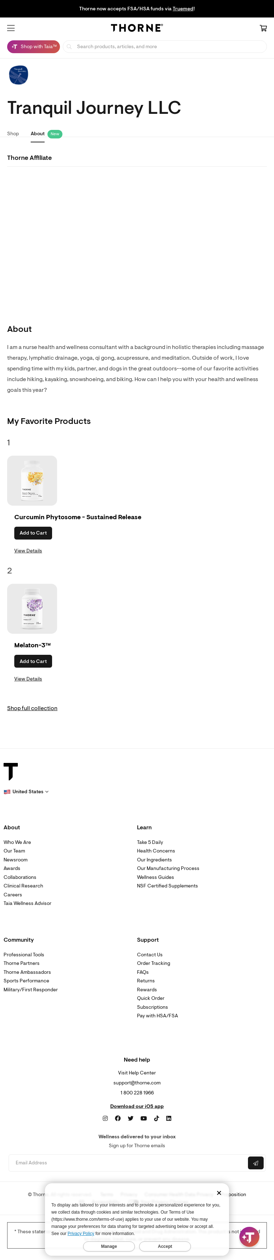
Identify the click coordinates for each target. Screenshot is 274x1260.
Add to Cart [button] (33, 533)
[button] (11, 28)
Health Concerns (156, 851)
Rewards (147, 990)
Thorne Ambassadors (27, 972)
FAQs (143, 972)
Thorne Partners (22, 963)
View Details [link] (28, 551)
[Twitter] (130, 1118)
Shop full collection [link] (32, 708)
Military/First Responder (31, 990)
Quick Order (150, 998)
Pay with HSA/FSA (157, 1016)
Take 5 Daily (150, 842)
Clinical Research (23, 886)
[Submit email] (256, 1163)
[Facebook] (118, 1118)
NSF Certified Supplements (167, 886)
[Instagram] (105, 1118)
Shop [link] (13, 134)
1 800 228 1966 (137, 1093)
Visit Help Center (137, 1073)
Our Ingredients (154, 860)
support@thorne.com (137, 1083)
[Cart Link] (263, 29)
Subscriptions (152, 1007)
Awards (12, 868)
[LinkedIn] (168, 1118)
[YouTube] (144, 1118)
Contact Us (150, 955)
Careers (13, 895)
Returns (146, 981)
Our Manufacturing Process (168, 868)
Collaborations (20, 877)
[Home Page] (137, 29)
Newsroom (15, 860)
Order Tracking (153, 963)
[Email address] (127, 1163)
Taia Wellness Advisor (27, 903)
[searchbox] (165, 46)
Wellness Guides (155, 877)
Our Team (14, 851)
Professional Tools (24, 955)
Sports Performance (26, 981)
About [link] (38, 134)
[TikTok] (156, 1118)
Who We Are (17, 842)
